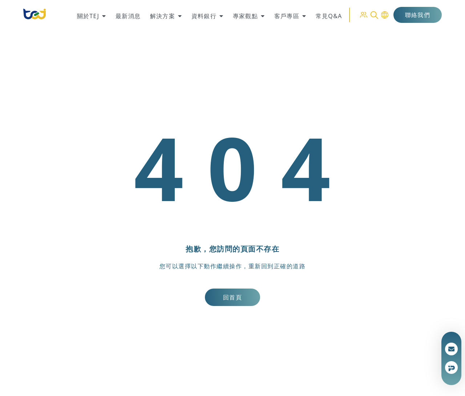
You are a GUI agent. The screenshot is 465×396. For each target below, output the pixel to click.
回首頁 (232, 297)
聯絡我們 (417, 15)
